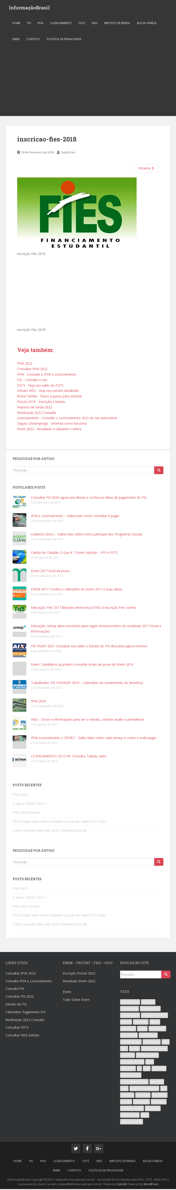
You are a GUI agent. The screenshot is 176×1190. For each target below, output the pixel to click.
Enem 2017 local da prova (50, 572)
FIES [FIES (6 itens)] (124, 1050)
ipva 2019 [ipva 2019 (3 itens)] (128, 1069)
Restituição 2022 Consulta (36, 413)
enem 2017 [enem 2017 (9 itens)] (157, 1030)
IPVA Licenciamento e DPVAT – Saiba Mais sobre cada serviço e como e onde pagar (93, 739)
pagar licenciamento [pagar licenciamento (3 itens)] (144, 1089)
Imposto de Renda (117, 24)
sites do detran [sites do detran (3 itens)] (131, 1123)
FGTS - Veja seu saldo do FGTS (40, 386)
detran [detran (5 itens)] (126, 1023)
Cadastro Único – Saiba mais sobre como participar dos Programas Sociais (86, 535)
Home (16, 24)
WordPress (151, 1185)
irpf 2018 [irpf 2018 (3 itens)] (159, 1069)
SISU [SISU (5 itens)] (145, 1116)
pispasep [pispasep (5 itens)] (143, 1096)
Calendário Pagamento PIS (25, 1013)
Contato (33, 40)
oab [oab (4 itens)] (124, 1089)
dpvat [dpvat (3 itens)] (155, 1023)
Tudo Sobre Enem (76, 1000)
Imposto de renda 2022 (34, 408)
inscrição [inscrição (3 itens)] (127, 1056)
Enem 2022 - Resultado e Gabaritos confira (49, 430)
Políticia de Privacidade (64, 40)
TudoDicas (67, 153)
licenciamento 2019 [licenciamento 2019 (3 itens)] (134, 1083)
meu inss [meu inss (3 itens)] (156, 1083)
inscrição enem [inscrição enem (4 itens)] (147, 1056)
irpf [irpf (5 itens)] (146, 1069)
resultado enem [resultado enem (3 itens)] (132, 1109)
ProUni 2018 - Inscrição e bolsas (41, 402)
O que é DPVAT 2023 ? (29, 804)
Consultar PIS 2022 (20, 997)
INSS (94, 24)
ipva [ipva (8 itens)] (149, 1063)
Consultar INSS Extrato (22, 1036)
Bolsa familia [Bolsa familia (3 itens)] (130, 1003)
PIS (29, 24)
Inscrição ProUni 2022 (79, 974)
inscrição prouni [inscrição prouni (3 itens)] (132, 1063)
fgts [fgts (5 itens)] (165, 1043)
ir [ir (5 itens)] (139, 1069)
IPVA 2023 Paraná (26, 813)
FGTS (82, 24)
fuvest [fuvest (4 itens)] (134, 1050)
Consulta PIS (15, 990)
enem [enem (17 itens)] (142, 1030)
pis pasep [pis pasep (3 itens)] (159, 1096)
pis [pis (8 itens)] (164, 1089)
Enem (67, 993)
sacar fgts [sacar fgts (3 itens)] (152, 1109)
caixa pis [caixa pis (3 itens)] (148, 1003)
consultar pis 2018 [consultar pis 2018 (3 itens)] (154, 1016)
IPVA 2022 (24, 364)
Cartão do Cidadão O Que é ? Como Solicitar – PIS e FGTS (74, 553)
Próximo (146, 169)
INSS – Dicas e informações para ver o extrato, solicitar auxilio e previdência (87, 720)
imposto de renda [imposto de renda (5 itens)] (154, 1050)
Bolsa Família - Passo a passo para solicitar (49, 397)
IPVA (41, 24)
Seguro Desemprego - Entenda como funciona (52, 424)
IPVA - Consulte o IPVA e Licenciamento (46, 375)
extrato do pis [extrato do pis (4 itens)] (131, 1043)
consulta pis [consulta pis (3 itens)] (129, 1010)
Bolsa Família (147, 24)
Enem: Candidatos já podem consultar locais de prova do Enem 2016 (82, 665)
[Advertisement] (88, 82)
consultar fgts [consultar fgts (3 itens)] (150, 1010)
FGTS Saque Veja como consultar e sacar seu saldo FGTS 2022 (59, 822)
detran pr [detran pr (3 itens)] (141, 1023)
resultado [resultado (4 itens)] (158, 1103)
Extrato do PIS (16, 1005)
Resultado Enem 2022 (79, 982)
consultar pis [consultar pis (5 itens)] (130, 1016)
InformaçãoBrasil (29, 8)
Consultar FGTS (17, 1028)
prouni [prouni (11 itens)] (126, 1103)
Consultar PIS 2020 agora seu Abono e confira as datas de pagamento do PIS (88, 498)
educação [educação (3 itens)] (128, 1030)
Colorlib (121, 1185)
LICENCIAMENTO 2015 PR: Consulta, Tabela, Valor (68, 757)
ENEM (15, 40)
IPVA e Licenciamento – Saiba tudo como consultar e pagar (75, 517)
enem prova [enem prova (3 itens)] (148, 1036)
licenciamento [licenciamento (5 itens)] (131, 1076)
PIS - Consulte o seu (32, 381)
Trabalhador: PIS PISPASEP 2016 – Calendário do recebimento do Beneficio (87, 684)
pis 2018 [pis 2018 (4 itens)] (127, 1096)
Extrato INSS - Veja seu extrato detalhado (48, 392)
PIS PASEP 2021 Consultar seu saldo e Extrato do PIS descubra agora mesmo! (89, 647)
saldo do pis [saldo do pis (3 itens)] (130, 1116)
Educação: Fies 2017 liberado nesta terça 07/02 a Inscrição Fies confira (83, 608)
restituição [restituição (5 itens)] (141, 1103)
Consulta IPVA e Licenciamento (29, 982)
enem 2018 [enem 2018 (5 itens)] (129, 1036)
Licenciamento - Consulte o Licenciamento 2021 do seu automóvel (67, 419)
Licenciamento (61, 24)
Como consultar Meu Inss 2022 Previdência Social (50, 831)
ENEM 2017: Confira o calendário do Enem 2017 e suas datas (76, 590)
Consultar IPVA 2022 (32, 370)
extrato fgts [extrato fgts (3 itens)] (151, 1043)
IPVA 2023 (38, 702)
